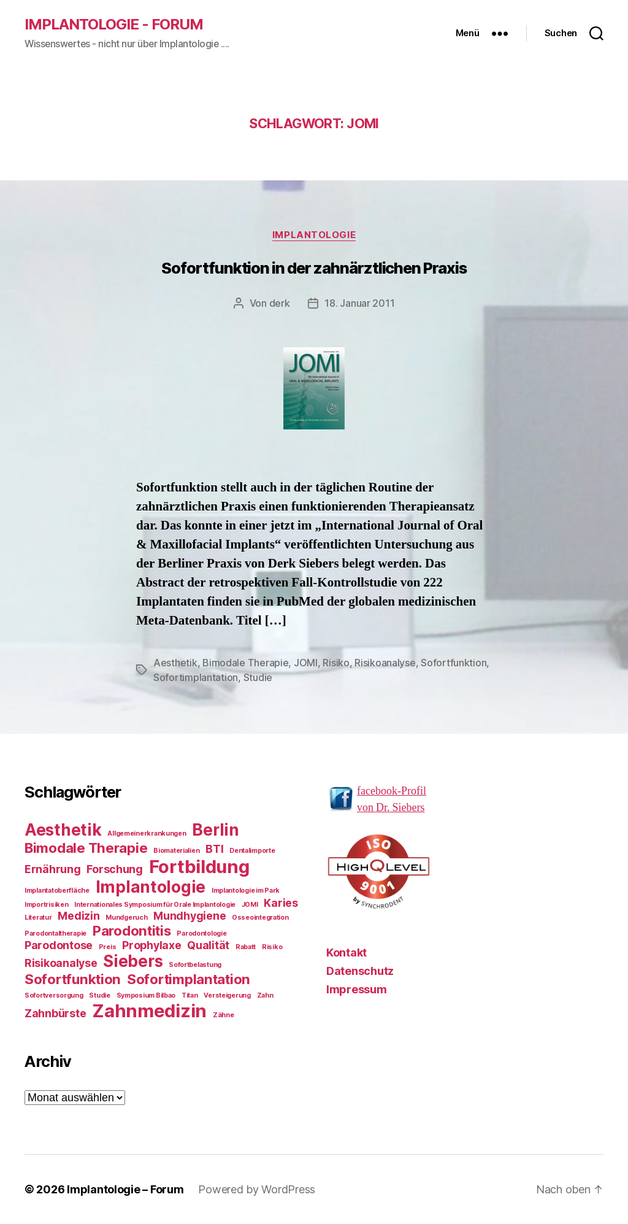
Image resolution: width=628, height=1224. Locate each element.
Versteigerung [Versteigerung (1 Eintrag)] (227, 995)
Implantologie (314, 235)
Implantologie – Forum (125, 1189)
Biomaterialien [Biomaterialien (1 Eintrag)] (176, 851)
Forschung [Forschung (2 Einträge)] (114, 869)
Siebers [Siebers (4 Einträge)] (133, 961)
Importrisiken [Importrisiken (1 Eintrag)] (47, 905)
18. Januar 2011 (359, 303)
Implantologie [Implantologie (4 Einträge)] (151, 886)
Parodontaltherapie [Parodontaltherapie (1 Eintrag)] (55, 933)
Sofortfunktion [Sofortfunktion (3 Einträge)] (73, 979)
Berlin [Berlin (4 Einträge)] (215, 829)
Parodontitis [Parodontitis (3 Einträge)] (132, 930)
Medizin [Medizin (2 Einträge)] (78, 915)
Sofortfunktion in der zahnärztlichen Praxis (314, 268)
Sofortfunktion (453, 662)
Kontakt (346, 952)
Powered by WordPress (256, 1189)
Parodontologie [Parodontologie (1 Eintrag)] (201, 933)
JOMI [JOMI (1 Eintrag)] (250, 905)
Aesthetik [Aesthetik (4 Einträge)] (63, 829)
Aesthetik (175, 662)
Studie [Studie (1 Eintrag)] (99, 995)
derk (279, 303)
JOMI (306, 662)
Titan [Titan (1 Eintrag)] (190, 995)
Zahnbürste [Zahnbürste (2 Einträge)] (55, 1013)
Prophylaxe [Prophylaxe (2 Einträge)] (151, 945)
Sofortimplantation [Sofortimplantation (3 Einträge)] (188, 979)
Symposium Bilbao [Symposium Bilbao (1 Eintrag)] (146, 995)
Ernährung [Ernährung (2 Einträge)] (53, 869)
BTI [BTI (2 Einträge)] (214, 848)
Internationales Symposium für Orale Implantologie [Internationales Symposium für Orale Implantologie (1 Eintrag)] (155, 905)
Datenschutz (360, 970)
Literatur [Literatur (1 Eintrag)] (38, 918)
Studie (257, 677)
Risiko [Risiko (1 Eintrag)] (272, 947)
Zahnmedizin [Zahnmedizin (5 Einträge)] (149, 1011)
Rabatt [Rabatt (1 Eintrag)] (246, 947)
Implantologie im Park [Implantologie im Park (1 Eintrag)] (246, 891)
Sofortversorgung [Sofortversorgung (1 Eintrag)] (54, 995)
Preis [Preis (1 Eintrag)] (108, 947)
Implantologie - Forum (114, 24)
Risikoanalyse (385, 662)
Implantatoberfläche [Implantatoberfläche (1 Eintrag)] (57, 891)
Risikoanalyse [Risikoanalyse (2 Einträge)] (61, 962)
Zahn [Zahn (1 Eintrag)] (265, 995)
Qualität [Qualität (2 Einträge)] (208, 945)
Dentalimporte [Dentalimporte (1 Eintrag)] (252, 851)
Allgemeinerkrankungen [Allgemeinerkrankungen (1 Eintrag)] (146, 833)
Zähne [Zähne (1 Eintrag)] (223, 1015)
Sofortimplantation (195, 677)
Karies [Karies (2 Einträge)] (280, 902)
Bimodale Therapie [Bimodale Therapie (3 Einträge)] (86, 847)
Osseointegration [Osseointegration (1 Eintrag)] (260, 918)
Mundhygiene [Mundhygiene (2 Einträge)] (189, 915)
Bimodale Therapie (245, 662)
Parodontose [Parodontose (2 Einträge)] (59, 945)
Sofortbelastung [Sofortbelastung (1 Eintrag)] (195, 965)
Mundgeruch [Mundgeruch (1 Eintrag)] (126, 918)
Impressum (356, 989)
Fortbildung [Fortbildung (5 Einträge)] (199, 866)
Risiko (336, 662)
